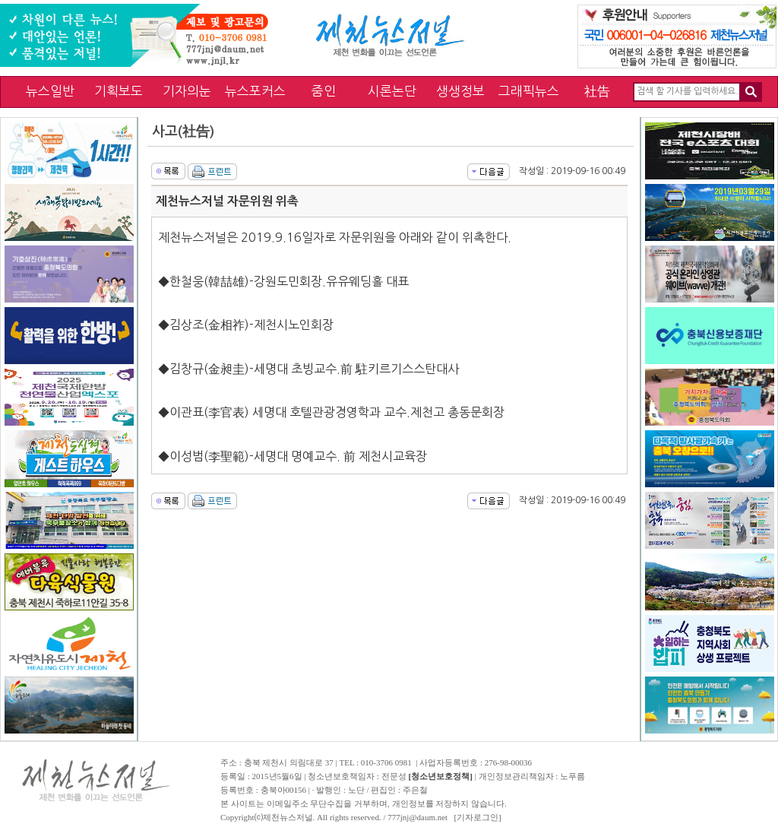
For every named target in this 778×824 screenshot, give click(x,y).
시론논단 (392, 90)
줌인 (324, 90)
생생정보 (460, 90)
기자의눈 (187, 90)
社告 (597, 90)
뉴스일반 (50, 90)
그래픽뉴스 (528, 90)
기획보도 (118, 90)
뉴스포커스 (255, 90)
